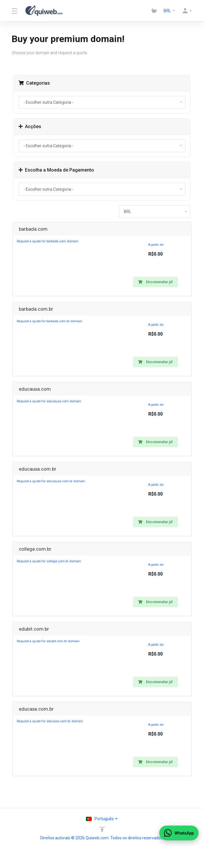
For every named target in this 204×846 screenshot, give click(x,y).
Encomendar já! (155, 282)
